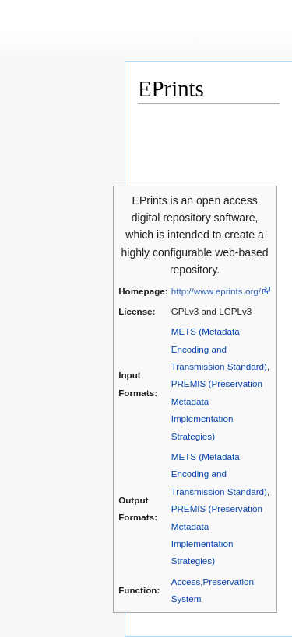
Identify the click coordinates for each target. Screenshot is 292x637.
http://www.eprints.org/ (216, 291)
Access (186, 581)
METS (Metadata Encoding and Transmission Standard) (219, 348)
